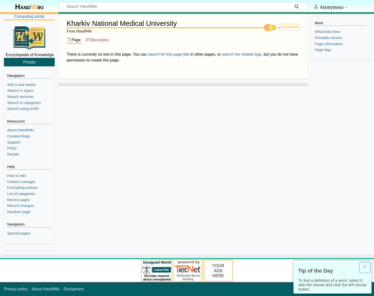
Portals (29, 62)
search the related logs (241, 54)
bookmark (289, 27)
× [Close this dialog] (365, 267)
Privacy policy (16, 289)
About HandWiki (46, 289)
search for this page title (168, 54)
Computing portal (29, 16)
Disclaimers (74, 289)
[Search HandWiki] (183, 6)
